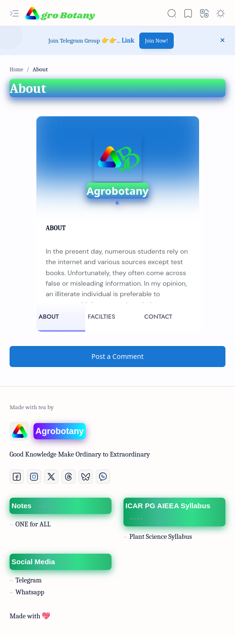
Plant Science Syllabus (160, 537)
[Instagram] (34, 476)
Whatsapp (29, 592)
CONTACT (158, 316)
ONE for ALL (32, 524)
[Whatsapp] (103, 476)
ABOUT (49, 316)
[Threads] (68, 476)
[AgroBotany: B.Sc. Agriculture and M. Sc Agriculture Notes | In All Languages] (60, 13)
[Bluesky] (85, 476)
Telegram (28, 580)
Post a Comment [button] (117, 356)
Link (128, 40)
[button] (14, 13)
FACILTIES (101, 316)
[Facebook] (17, 476)
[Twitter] (51, 476)
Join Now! (156, 40)
